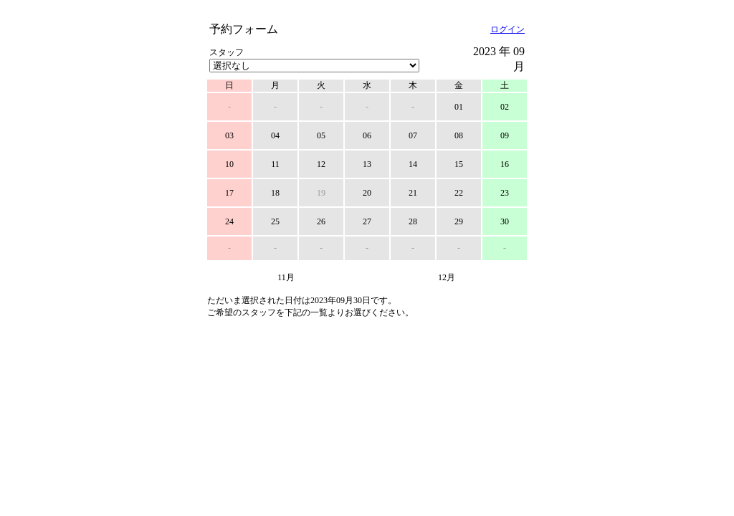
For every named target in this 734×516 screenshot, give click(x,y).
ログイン (507, 29)
